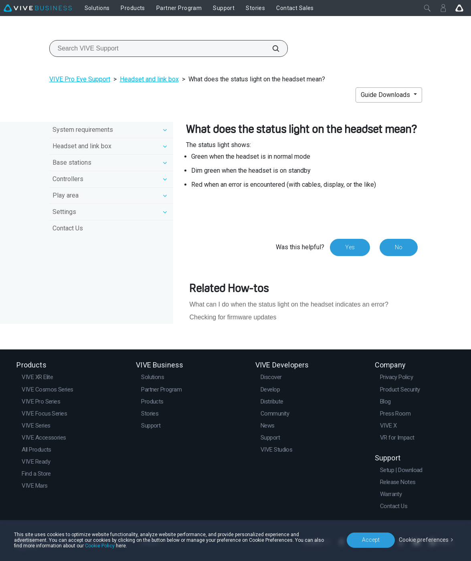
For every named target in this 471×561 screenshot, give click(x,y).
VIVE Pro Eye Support (79, 79)
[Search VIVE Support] (271, 48)
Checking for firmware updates (232, 317)
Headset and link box (149, 79)
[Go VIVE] (459, 8)
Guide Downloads (386, 95)
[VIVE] (38, 8)
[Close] (427, 8)
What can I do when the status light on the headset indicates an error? (288, 304)
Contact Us (68, 228)
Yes (350, 247)
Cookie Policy (100, 546)
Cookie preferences (424, 540)
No (398, 247)
